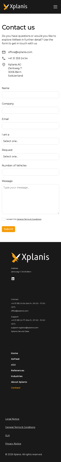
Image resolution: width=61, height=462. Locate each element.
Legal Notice (12, 419)
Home (14, 353)
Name (5, 88)
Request (7, 150)
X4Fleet (15, 359)
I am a (5, 134)
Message (7, 181)
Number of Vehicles (14, 165)
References (17, 370)
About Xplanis (19, 382)
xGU (13, 364)
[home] (15, 6)
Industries (17, 376)
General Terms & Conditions (29, 219)
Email (5, 119)
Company (8, 103)
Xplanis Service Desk (20, 331)
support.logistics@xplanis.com (24, 327)
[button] (55, 7)
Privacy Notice (13, 443)
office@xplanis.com (19, 311)
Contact (15, 387)
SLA (7, 435)
